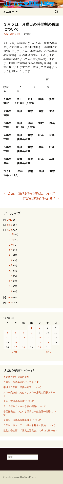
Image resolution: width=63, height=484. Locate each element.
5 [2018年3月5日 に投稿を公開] (7, 332)
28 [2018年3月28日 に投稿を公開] (23, 347)
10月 (11, 244)
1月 (11, 291)
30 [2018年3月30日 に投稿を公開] (39, 347)
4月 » (48, 351)
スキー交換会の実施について (18, 401)
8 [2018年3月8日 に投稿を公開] (31, 332)
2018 (9, 230)
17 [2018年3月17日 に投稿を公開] (47, 337)
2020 (9, 219)
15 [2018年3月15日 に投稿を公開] (31, 337)
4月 (11, 275)
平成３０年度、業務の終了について (22, 387)
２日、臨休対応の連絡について (28, 193)
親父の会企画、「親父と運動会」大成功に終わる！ (30, 430)
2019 (9, 224)
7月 (11, 260)
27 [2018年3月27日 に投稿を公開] (15, 347)
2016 (9, 302)
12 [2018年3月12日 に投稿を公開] (7, 337)
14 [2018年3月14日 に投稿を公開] (23, 337)
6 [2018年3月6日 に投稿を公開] (15, 332)
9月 (11, 249)
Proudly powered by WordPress (19, 477)
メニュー (8, 11)
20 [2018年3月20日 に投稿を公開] (15, 342)
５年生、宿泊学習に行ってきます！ (22, 382)
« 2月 (14, 351)
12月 (11, 234)
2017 (9, 297)
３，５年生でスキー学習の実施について (24, 406)
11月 (11, 239)
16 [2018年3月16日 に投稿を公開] (39, 337)
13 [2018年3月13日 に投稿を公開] (15, 337)
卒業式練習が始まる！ (41, 198)
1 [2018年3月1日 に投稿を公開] (31, 327)
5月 (11, 270)
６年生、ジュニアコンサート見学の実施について (29, 425)
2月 (11, 286)
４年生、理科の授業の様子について (22, 420)
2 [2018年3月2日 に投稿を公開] (39, 327)
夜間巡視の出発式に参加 (16, 376)
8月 (11, 255)
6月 (11, 265)
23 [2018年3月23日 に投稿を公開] (39, 342)
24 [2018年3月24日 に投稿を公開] (47, 342)
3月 (11, 280)
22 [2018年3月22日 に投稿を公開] (31, 342)
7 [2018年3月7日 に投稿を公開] (23, 332)
